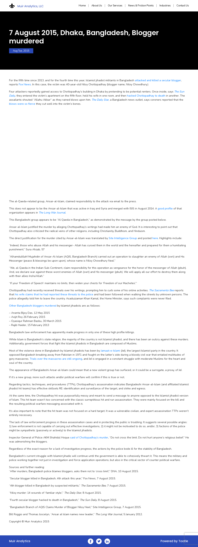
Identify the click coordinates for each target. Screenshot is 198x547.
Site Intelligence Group (123, 238)
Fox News (25, 84)
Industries (165, 5)
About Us (96, 5)
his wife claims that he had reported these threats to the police (54, 294)
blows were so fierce (22, 104)
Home (82, 5)
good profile (165, 208)
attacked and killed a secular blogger (158, 80)
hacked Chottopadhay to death (146, 96)
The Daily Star (100, 100)
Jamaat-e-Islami (111, 351)
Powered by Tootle (174, 541)
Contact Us (183, 5)
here (155, 238)
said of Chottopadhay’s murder (89, 437)
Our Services (115, 5)
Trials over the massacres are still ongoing (56, 359)
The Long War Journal (52, 212)
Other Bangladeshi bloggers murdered (32, 306)
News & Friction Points (141, 5)
